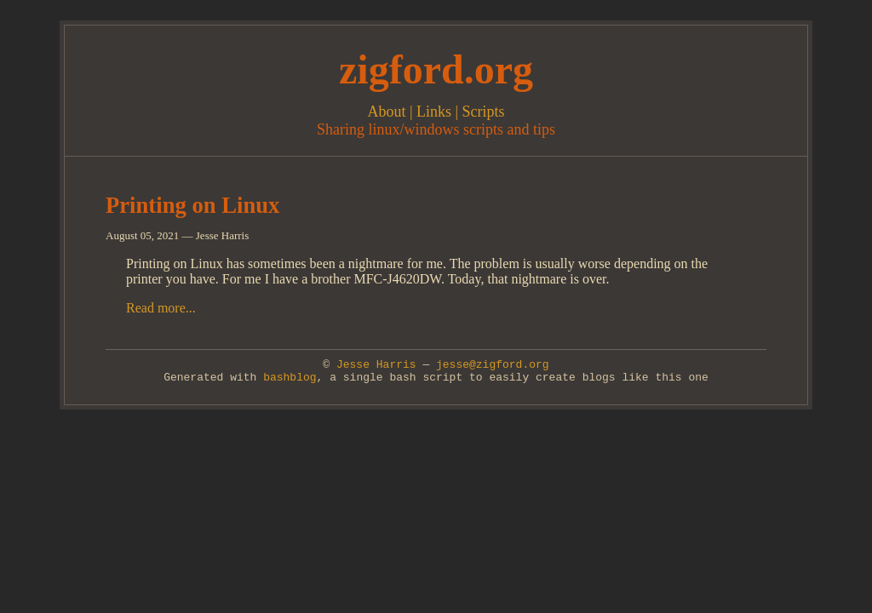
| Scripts (478, 111)
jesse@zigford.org (492, 364)
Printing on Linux (192, 205)
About (386, 111)
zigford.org (436, 69)
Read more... (161, 308)
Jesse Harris (376, 364)
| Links (428, 111)
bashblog (289, 377)
